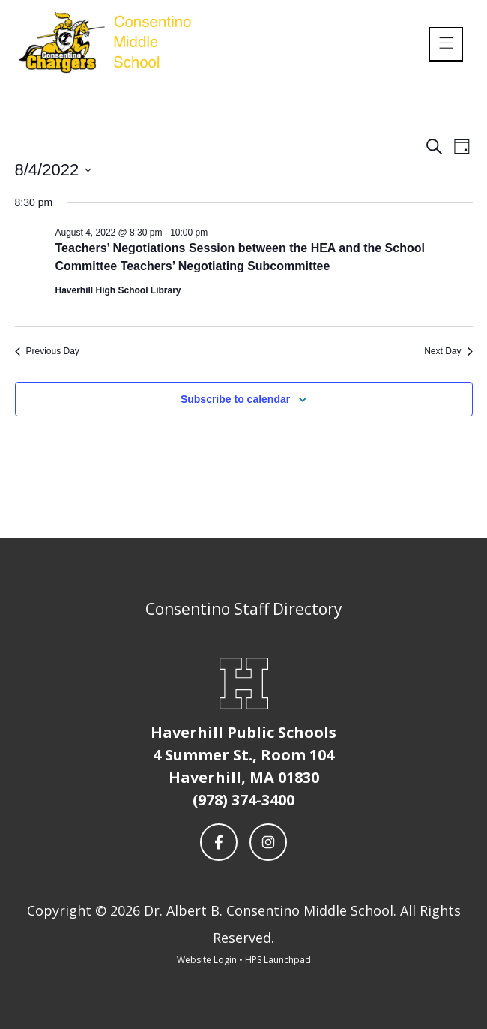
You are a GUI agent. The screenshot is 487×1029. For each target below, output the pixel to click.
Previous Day (47, 351)
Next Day (448, 351)
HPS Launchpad (278, 959)
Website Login (207, 959)
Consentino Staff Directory (243, 609)
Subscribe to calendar (235, 399)
